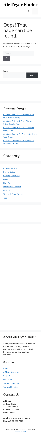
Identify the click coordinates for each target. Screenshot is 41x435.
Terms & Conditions (11, 383)
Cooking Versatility (11, 175)
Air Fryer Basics (10, 168)
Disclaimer (7, 379)
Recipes (6, 190)
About (6, 368)
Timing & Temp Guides (13, 194)
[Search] (6, 58)
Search (6, 71)
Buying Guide (9, 172)
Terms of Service (10, 387)
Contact (6, 375)
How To (6, 183)
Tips (5, 198)
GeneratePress (20, 431)
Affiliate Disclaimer (11, 372)
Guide (5, 179)
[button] (29, 11)
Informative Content (12, 186)
